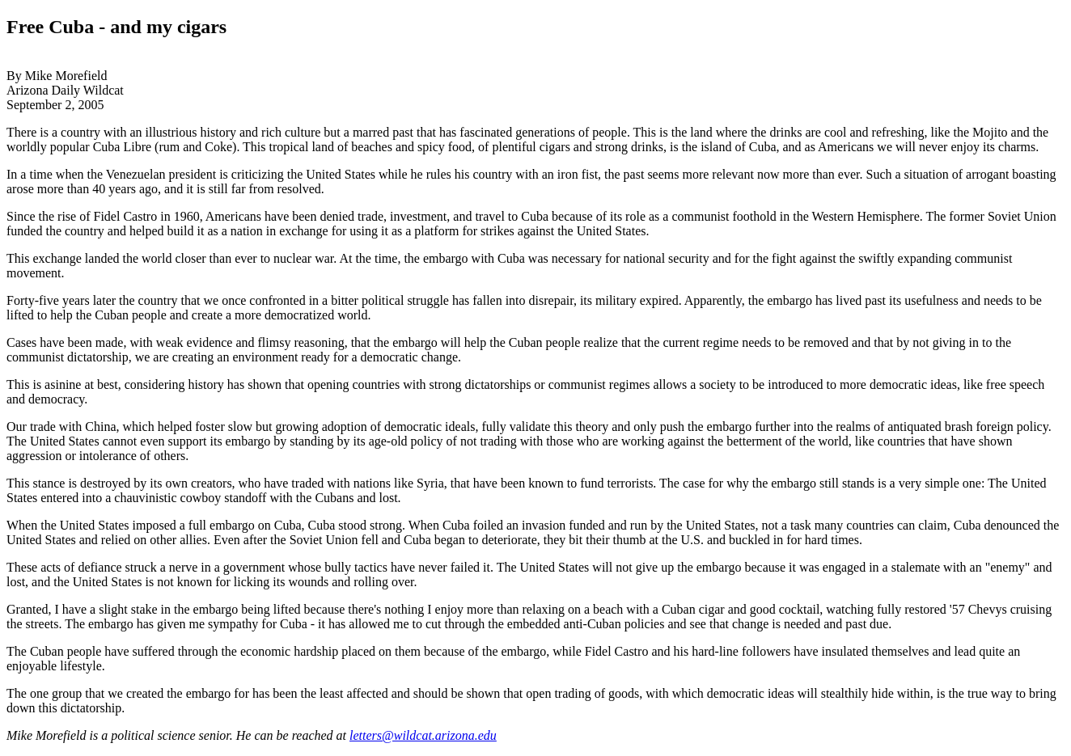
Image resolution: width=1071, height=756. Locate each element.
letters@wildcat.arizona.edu (423, 735)
